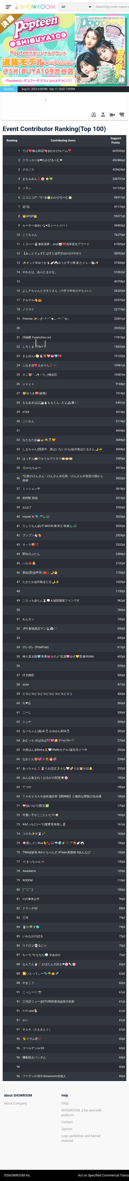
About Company (15, 1103)
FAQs (65, 1103)
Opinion (66, 1129)
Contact (67, 1122)
